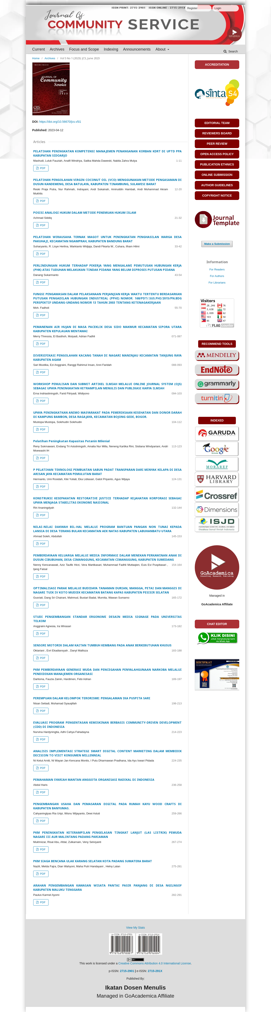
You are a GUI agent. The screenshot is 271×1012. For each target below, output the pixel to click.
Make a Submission (217, 243)
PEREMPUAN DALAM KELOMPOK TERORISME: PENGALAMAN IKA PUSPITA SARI (91, 698)
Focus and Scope (84, 49)
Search (233, 51)
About (160, 49)
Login (217, 8)
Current (38, 49)
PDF (42, 168)
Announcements (137, 49)
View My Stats (135, 927)
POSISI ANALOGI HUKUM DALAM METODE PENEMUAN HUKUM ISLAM (84, 213)
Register (192, 8)
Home (36, 58)
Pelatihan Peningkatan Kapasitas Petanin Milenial (71, 441)
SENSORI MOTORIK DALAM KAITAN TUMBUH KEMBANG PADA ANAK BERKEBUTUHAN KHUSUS (102, 645)
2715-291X (155, 971)
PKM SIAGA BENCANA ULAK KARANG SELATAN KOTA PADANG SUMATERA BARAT (92, 861)
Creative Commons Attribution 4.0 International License (154, 963)
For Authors (217, 276)
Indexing (111, 49)
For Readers (217, 269)
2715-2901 (127, 971)
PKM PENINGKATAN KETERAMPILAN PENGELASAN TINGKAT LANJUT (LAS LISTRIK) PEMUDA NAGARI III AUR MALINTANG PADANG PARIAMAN (107, 834)
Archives (57, 49)
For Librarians (217, 282)
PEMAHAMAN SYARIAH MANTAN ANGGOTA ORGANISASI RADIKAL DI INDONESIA (93, 780)
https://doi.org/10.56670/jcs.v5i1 (60, 121)
